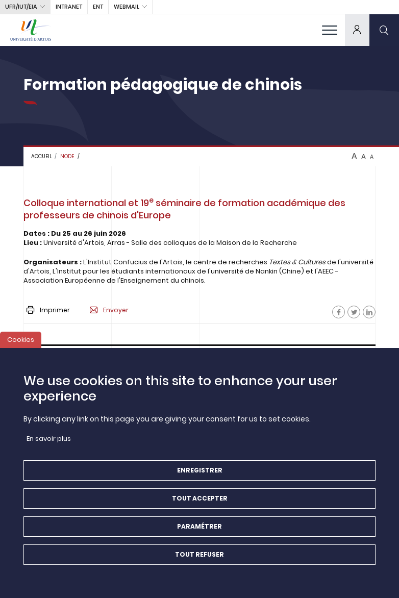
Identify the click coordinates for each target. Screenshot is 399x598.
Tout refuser (199, 557)
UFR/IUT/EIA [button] (21, 7)
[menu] (329, 29)
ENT (98, 7)
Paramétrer (199, 529)
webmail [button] (126, 7)
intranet (69, 7)
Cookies (20, 342)
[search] (384, 29)
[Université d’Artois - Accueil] (30, 29)
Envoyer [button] (109, 310)
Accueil (41, 156)
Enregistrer (199, 472)
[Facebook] (338, 312)
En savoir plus (49, 441)
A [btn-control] (354, 156)
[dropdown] (357, 29)
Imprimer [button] (48, 310)
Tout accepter (200, 500)
